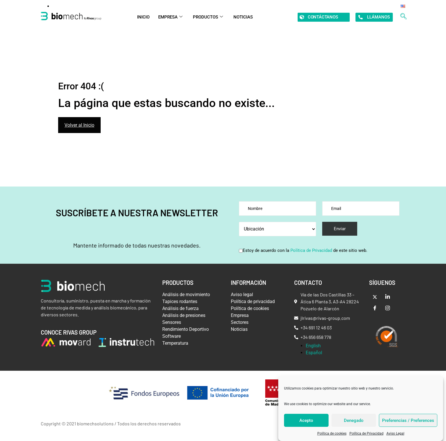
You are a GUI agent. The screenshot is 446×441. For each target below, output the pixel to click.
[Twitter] (375, 297)
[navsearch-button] (403, 17)
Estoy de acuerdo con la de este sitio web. (305, 250)
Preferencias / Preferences (408, 420)
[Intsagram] (387, 308)
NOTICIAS (243, 17)
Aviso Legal (395, 433)
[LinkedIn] (387, 297)
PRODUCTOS (208, 17)
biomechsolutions (95, 423)
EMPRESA (170, 17)
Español (314, 352)
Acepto (306, 420)
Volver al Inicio (79, 125)
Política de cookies (332, 433)
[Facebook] (375, 308)
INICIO (143, 17)
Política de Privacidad (366, 433)
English (313, 345)
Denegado (354, 420)
